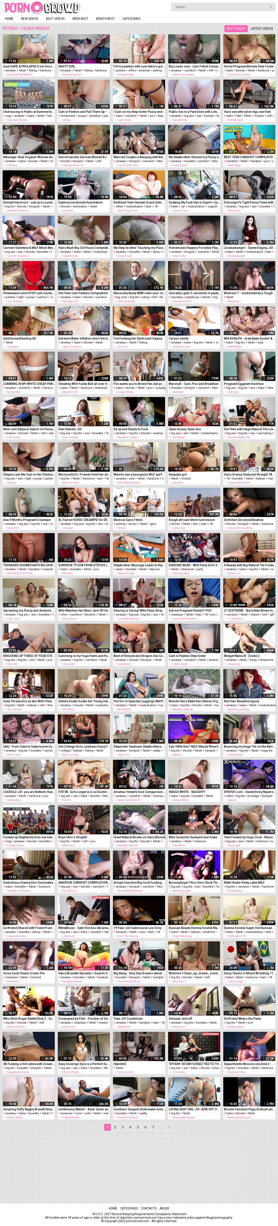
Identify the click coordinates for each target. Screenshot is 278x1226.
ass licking (264, 433)
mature (272, 478)
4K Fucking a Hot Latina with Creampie (29, 1064)
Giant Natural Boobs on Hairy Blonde (139, 837)
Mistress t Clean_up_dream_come (193, 973)
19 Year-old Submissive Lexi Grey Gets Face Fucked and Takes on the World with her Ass (140, 928)
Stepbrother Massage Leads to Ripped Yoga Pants (140, 565)
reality (52, 433)
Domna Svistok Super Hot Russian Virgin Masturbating (250, 928)
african (175, 523)
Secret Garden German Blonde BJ (82, 157)
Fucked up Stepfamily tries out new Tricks (29, 837)
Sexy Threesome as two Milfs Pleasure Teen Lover (29, 701)
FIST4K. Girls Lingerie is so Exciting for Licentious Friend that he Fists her (84, 792)
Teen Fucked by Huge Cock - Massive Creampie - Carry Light (250, 837)
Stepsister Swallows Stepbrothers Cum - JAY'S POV (140, 746)
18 (155, 206)
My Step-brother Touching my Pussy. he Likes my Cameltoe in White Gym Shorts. (140, 247)
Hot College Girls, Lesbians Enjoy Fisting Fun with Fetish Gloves (84, 746)
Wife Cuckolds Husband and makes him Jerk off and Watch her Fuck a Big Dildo (195, 837)
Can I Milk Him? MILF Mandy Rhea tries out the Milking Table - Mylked (195, 746)
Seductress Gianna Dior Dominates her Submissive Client (29, 882)
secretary (177, 297)
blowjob (66, 70)
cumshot (189, 70)
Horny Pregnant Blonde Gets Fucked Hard (250, 66)
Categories (131, 18)
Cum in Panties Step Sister (187, 656)
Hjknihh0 (120, 1064)
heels (174, 206)
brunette (189, 161)
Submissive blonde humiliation (80, 202)
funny (253, 659)
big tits (10, 206)
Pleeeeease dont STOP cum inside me (29, 293)
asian (119, 569)
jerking (157, 70)
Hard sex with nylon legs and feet (247, 111)
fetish (22, 70)
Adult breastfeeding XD (19, 338)
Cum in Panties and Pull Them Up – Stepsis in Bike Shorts (84, 111)
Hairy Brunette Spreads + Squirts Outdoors (84, 973)
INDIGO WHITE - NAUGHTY (187, 792)
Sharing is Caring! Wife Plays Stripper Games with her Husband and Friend (140, 610)
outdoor (42, 297)
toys (162, 705)
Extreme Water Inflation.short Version (84, 338)
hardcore (45, 70)
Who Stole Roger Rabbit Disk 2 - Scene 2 (29, 1018)
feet (238, 115)
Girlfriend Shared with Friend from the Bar (29, 928)
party (200, 569)
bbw (162, 297)
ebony (36, 932)
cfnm (64, 614)
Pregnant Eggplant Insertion (244, 384)
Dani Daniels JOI (70, 429)
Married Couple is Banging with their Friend (140, 157)
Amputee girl (178, 474)
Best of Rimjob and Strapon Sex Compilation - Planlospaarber (140, 656)
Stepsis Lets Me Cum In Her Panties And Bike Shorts (29, 474)
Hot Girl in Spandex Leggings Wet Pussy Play (140, 701)
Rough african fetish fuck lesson (192, 520)
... (161, 1127)
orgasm (212, 206)
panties (120, 70)
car (183, 206)
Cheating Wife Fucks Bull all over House (84, 384)
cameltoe (95, 115)
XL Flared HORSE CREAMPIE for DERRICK (84, 520)
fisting (33, 70)
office (132, 70)
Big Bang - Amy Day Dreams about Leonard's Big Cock (140, 973)
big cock (121, 297)
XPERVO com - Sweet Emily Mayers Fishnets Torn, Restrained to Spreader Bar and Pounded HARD (250, 792)
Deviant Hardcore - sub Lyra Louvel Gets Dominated (29, 202)
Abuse (164, 1208)
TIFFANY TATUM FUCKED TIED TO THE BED (195, 1064)
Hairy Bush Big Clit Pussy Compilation (84, 247)
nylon (229, 115)
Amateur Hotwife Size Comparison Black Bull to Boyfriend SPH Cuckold (140, 792)
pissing (120, 523)
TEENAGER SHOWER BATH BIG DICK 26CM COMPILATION (29, 565)
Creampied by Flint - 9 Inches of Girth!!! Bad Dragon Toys (84, 1018)
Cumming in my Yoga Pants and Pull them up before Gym (84, 656)
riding (145, 297)
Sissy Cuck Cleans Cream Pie (24, 973)
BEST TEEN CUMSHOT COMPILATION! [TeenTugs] (250, 157)
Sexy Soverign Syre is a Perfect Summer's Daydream (84, 1064)
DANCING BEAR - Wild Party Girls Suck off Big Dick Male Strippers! (195, 565)
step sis (163, 115)
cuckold (36, 977)
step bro (154, 569)
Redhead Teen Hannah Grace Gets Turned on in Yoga (140, 202)
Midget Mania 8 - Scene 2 (242, 656)
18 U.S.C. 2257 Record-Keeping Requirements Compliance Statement (139, 1214)
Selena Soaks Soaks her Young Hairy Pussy (84, 701)
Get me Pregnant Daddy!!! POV (190, 610)
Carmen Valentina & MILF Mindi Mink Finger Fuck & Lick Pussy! (29, 247)
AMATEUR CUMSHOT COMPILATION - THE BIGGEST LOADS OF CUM (84, 882)
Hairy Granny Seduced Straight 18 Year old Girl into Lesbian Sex (250, 474)
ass (199, 115)
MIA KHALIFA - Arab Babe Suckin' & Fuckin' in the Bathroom (250, 338)
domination (80, 206)
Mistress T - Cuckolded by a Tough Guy (250, 293)
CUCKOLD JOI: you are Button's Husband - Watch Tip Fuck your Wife (29, 792)
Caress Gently (179, 338)
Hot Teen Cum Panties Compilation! (83, 293)
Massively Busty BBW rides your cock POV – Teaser (140, 293)
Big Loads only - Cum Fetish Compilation (195, 66)
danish (206, 297)
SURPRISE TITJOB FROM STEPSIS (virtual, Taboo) (84, 565)
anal (131, 478)
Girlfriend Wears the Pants (242, 1018)
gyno (153, 523)
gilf (272, 614)
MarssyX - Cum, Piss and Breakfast (193, 384)
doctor (132, 523)
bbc (195, 523)
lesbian (260, 478)
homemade (68, 115)
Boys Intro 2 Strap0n (72, 837)
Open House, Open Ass (185, 429)
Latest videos (262, 28)
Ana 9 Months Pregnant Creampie (27, 520)
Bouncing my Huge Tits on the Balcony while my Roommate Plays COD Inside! (250, 746)
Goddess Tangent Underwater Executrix (140, 1109)
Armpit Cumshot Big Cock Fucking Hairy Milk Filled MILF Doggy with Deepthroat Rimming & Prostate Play (140, 882)
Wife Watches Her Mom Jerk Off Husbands (84, 610)
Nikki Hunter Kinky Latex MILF (244, 882)
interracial (101, 387)
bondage (253, 796)
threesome (266, 659)
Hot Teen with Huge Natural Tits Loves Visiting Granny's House (250, 429)
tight (21, 297)
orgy (8, 115)
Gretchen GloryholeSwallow (243, 520)
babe (229, 70)
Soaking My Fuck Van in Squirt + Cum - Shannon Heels (195, 202)
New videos (29, 18)
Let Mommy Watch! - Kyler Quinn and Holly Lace (84, 1109)
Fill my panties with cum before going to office (140, 66)
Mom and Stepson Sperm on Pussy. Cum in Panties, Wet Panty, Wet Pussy (29, 429)
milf (211, 70)
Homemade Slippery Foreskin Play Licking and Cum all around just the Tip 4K (195, 247)
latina (156, 251)
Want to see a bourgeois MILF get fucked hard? (140, 474)
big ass (189, 115)
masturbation (134, 206)
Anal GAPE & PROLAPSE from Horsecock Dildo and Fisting (29, 66)
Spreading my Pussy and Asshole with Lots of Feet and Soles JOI (29, 610)
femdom (89, 614)
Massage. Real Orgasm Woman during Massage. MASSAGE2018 (29, 157)
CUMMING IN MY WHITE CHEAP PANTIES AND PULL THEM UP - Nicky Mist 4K (29, 384)
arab (260, 342)
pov (152, 115)
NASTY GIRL (66, 66)
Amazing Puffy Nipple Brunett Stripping (29, 1109)
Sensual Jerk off (180, 1018)
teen (148, 206)
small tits (208, 932)
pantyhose (192, 297)
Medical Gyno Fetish (128, 520)
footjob (259, 115)
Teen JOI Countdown (128, 1018)
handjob (52, 115)
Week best (80, 18)
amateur (11, 70)
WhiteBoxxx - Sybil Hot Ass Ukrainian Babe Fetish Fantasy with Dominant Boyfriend (84, 928)
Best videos (55, 18)
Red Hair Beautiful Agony (241, 701)
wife (87, 1113)
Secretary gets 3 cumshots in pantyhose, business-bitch (195, 293)
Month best (105, 18)
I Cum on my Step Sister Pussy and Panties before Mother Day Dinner (140, 111)
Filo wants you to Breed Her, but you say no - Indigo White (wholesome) (140, 384)
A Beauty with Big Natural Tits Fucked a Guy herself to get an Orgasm (250, 565)
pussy (82, 115)
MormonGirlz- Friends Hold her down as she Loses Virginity (84, 474)
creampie (159, 433)
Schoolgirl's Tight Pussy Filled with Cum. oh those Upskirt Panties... (250, 202)
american (144, 70)
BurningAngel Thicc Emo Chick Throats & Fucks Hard (195, 882)
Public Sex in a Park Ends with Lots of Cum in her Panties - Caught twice (195, 111)
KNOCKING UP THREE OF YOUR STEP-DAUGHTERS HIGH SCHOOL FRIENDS (29, 656)
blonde (240, 70)
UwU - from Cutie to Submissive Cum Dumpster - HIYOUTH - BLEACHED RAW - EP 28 (29, 746)
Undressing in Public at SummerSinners (29, 111)
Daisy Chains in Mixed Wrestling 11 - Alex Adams (250, 973)
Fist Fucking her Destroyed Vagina (138, 338)
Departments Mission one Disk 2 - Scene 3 (250, 1064)
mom (78, 1113)
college (65, 750)
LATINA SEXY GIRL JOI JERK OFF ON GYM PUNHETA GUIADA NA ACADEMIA (195, 1109)
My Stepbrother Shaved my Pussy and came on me (195, 157)
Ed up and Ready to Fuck (131, 429)
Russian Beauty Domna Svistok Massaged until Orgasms (195, 928)
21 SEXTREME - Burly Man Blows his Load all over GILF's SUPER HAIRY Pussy (250, 610)
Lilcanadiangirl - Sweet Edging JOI (248, 247)
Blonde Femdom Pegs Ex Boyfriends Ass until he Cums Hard (250, 1109)
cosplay (160, 387)
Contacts (149, 1208)
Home (9, 18)
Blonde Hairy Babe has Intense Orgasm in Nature (195, 701)
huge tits (266, 750)
